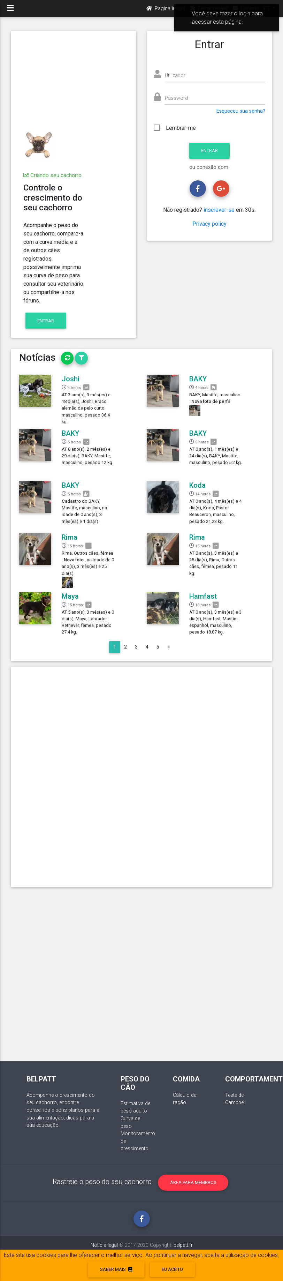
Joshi (70, 379)
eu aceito (172, 1269)
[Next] (168, 647)
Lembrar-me (181, 128)
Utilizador (175, 75)
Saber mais (116, 1269)
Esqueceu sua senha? (240, 111)
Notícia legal (104, 1245)
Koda (197, 485)
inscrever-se (219, 210)
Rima (69, 537)
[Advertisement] (73, 81)
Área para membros (193, 1182)
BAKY (198, 379)
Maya (70, 596)
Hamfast (203, 596)
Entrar (45, 320)
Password (176, 98)
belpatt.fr (183, 1245)
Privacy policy (209, 223)
